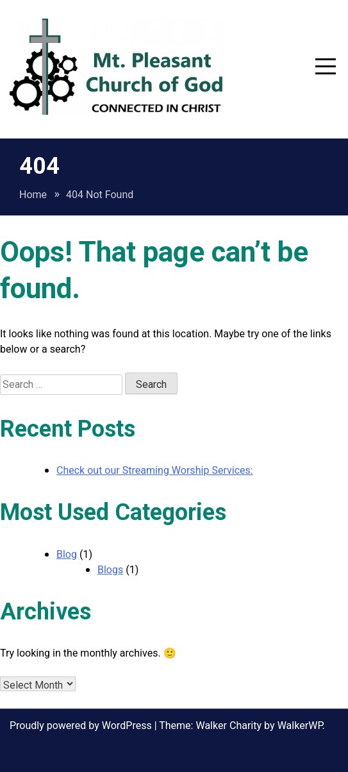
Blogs (110, 570)
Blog (66, 554)
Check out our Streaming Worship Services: (154, 470)
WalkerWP (300, 726)
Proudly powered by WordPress (82, 726)
